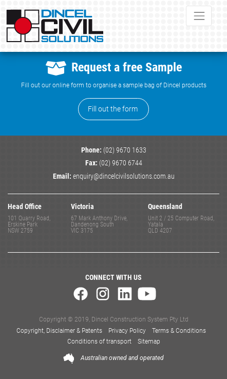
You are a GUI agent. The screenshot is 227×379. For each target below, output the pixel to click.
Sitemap (149, 341)
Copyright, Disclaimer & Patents (59, 330)
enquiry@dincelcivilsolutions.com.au (124, 176)
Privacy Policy (127, 330)
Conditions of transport (99, 341)
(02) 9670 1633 (124, 150)
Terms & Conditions (179, 330)
